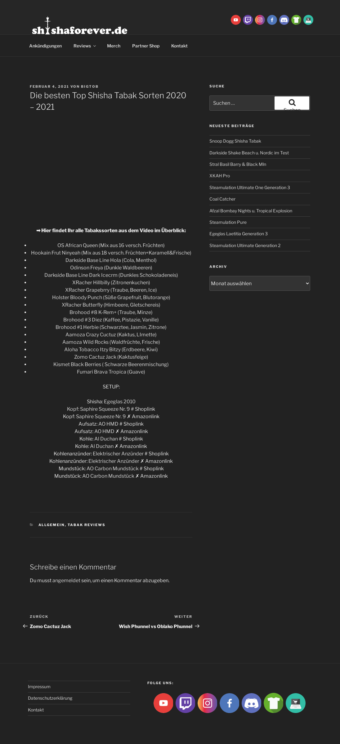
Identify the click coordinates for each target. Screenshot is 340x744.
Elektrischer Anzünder (118, 454)
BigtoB (90, 86)
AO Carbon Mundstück (113, 469)
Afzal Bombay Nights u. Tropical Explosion (250, 210)
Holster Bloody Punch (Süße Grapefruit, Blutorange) (111, 297)
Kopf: (73, 409)
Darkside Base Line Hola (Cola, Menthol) (111, 260)
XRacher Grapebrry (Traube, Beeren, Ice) (111, 290)
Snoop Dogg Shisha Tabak (235, 141)
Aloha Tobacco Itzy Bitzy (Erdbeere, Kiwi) (111, 349)
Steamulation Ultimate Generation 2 (244, 245)
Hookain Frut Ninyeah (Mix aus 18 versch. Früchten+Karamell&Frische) (111, 253)
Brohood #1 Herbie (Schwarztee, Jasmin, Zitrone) (111, 327)
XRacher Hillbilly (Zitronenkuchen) (111, 283)
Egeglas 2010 (120, 402)
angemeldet (66, 580)
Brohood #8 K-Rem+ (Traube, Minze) (111, 312)
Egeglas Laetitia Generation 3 (238, 233)
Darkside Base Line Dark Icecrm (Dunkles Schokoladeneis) (111, 275)
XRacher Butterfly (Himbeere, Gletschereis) (111, 305)
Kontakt (179, 45)
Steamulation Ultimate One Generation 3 (249, 187)
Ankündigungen (45, 45)
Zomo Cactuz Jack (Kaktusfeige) (111, 357)
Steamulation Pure (228, 222)
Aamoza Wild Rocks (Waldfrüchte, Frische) (111, 342)
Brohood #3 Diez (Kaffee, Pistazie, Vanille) (111, 320)
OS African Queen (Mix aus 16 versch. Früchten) (111, 245)
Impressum (39, 686)
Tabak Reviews (87, 525)
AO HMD (108, 424)
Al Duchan (106, 439)
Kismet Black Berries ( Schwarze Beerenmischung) (111, 364)
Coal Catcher (222, 199)
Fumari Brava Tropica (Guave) (111, 372)
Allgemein (51, 525)
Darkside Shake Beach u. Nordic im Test (249, 152)
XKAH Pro (219, 175)
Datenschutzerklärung (50, 698)
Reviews (85, 45)
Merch (113, 45)
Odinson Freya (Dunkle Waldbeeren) (111, 268)
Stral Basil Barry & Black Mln (237, 164)
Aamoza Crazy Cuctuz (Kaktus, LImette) (111, 335)
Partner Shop (145, 45)
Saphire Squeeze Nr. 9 (105, 409)
